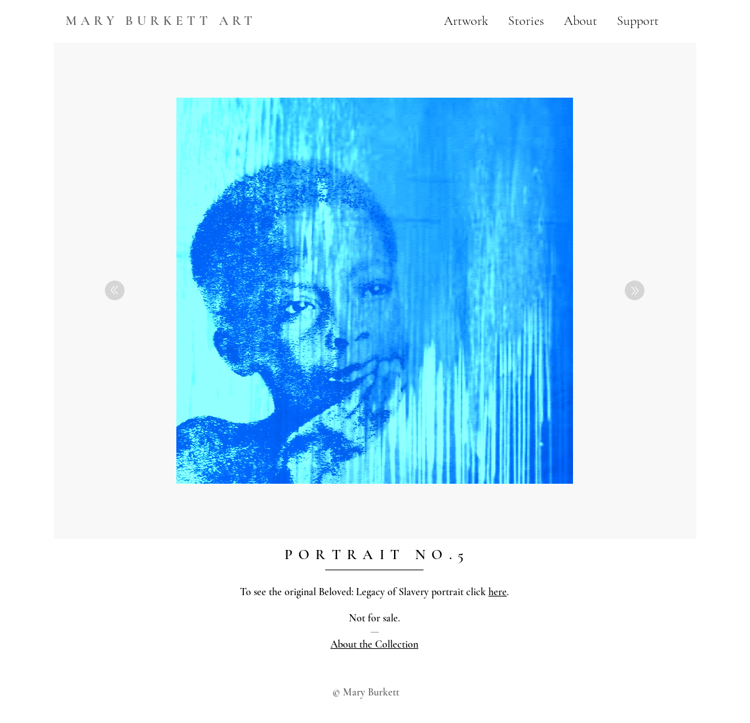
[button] (466, 21)
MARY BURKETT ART (161, 21)
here (497, 591)
